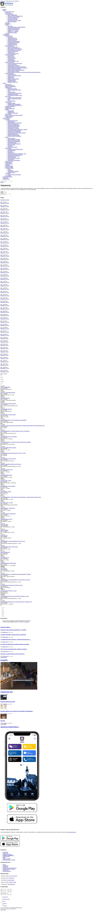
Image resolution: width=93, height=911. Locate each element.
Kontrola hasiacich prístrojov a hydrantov (8, 436)
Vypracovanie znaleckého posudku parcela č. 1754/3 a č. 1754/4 (13, 453)
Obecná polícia (8, 114)
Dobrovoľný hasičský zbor (13, 124)
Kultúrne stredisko (11, 138)
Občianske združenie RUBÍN (13, 126)
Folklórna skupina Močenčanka (14, 141)
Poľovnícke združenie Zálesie (13, 125)
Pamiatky (7, 33)
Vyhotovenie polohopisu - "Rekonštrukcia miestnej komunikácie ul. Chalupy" (15, 574)
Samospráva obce (8, 35)
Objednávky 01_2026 (4, 206)
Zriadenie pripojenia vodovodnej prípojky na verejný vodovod (12, 541)
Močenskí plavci (11, 152)
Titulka (1, 182)
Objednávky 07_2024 (4, 265)
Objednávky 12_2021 (4, 368)
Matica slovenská (11, 121)
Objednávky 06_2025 (4, 229)
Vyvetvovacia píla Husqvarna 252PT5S (8, 403)
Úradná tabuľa (8, 107)
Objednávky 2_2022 (4, 361)
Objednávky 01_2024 (4, 285)
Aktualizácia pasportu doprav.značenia (8, 414)
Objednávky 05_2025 (4, 232)
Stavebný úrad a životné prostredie (14, 93)
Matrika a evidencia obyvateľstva (14, 89)
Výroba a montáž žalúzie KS (6, 409)
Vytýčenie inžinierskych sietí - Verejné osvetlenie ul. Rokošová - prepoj (14, 596)
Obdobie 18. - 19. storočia (13, 31)
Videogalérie (7, 173)
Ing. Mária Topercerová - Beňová (14, 20)
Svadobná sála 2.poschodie (13, 171)
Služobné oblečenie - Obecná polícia (7, 508)
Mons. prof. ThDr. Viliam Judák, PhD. (15, 16)
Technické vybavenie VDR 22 (6, 519)
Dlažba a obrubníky (4, 524)
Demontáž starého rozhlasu (5, 480)
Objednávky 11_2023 (4, 292)
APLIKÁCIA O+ (6, 179)
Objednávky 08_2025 (4, 223)
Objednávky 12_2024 (4, 249)
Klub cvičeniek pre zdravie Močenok (15, 154)
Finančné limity (11, 76)
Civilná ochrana (8, 117)
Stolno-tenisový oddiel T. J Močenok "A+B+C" (17, 153)
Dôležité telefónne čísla (10, 108)
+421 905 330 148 (11, 884)
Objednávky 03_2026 (4, 199)
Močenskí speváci (11, 144)
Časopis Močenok (8, 163)
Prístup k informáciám (9, 62)
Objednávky (5, 866)
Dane (9, 91)
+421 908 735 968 (10, 880)
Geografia (7, 22)
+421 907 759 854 (12, 882)
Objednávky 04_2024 (4, 275)
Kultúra (6, 137)
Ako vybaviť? (8, 96)
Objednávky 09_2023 (4, 299)
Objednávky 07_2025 (4, 226)
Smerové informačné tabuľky (6, 475)
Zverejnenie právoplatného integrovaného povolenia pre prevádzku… (15, 644)
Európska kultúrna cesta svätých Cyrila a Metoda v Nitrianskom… (16, 711)
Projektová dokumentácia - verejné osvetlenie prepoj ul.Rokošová (13, 420)
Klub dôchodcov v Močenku (13, 128)
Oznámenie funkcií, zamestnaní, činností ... (16, 70)
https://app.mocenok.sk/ (72, 832)
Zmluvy (4, 864)
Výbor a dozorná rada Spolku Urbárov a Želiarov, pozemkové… (13, 649)
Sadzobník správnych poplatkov (14, 104)
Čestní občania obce (9, 13)
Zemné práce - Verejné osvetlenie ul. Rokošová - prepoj (11, 585)
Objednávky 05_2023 (4, 312)
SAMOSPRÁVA (6, 34)
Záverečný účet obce (12, 57)
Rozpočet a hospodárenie (10, 54)
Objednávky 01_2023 (4, 325)
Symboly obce (8, 12)
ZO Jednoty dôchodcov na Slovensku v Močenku (17, 129)
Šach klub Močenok (12, 157)
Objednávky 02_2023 (4, 322)
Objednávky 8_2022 (4, 341)
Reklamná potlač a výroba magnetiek (7, 486)
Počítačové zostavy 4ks (5, 398)
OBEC (4, 10)
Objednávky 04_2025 (4, 236)
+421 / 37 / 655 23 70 (13, 876)
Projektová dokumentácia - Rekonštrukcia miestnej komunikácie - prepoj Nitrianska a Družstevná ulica (20, 497)
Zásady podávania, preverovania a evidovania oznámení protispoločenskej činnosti (24, 72)
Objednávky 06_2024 (4, 269)
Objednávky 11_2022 (4, 332)
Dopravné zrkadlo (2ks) (5, 552)
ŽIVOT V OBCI (6, 118)
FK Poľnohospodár (11, 150)
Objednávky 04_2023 (4, 315)
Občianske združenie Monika (13, 135)
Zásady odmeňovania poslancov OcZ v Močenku (17, 67)
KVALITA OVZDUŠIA (7, 176)
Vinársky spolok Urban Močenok (14, 136)
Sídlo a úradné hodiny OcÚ (10, 86)
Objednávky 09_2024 (4, 259)
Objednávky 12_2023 (4, 289)
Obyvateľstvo (8, 23)
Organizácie (7, 119)
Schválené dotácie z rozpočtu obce (9, 867)
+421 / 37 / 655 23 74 (10, 878)
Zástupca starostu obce (12, 38)
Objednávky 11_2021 (4, 371)
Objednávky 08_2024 (4, 262)
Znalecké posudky (4, 535)
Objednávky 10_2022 (4, 335)
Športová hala (8, 175)
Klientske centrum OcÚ (10, 85)
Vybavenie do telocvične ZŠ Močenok (7, 513)
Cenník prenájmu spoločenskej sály (15, 105)
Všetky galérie (3, 724)
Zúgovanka (10, 146)
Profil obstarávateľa (12, 74)
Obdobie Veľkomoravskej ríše (14, 28)
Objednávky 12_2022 (4, 328)
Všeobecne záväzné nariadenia (14, 41)
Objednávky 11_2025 (4, 213)
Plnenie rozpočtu (11, 56)
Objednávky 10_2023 (4, 295)
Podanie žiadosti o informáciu (14, 65)
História (7, 24)
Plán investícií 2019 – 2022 (13, 61)
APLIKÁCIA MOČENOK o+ (9, 727)
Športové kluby (8, 148)
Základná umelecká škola (13, 113)
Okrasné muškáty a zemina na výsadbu (8, 458)
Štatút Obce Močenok (9, 11)
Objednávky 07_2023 (4, 305)
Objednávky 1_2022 (4, 365)
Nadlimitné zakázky (12, 81)
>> (3, 615)
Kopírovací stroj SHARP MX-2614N (7, 392)
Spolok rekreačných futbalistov (14, 160)
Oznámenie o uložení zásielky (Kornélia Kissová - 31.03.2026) (13, 629)
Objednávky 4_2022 (4, 355)
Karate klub (10, 151)
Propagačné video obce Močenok (14, 174)
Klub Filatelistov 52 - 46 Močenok (14, 122)
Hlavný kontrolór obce (12, 40)
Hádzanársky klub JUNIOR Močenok (15, 149)
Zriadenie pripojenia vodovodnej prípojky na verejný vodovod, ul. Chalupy (15, 579)
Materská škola (11, 111)
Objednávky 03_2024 (4, 279)
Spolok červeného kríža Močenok (14, 130)
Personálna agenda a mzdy (13, 94)
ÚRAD (4, 83)
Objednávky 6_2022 (4, 348)
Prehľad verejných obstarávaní (9, 869)
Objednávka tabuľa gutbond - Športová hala (9, 546)
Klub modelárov (11, 159)
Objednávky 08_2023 (4, 302)
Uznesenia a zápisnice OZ (13, 51)
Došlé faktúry (5, 865)
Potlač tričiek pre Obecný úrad (6, 469)
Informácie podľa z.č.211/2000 (9, 859)
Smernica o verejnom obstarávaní (14, 75)
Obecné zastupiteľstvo (9, 45)
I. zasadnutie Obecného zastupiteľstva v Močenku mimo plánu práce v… (15, 639)
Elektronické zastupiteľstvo (13, 53)
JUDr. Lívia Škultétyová (12, 18)
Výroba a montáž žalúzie (5, 387)
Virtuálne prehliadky (9, 168)
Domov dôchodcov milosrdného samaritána (14, 115)
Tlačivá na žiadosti (11, 100)
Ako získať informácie (12, 64)
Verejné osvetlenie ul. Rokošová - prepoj (8, 590)
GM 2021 (2, 720)
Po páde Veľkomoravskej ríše (13, 29)
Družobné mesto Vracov (12, 44)
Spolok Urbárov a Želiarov (13, 127)
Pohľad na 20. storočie (12, 32)
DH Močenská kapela (12, 142)
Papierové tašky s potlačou (5, 491)
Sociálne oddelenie (11, 92)
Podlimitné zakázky (12, 79)
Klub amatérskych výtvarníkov (14, 139)
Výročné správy (11, 59)
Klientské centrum (11, 172)
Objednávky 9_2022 (4, 338)
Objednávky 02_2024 (4, 282)
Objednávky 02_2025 (4, 242)
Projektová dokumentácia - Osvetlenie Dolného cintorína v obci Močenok (14, 431)
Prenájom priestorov (9, 116)
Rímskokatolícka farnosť (13, 120)
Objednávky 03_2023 (4, 318)
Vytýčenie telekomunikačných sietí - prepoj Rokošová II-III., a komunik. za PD (16, 601)
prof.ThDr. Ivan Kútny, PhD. (13, 17)
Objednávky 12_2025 (4, 209)
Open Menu (3, 7)
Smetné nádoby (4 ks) (4, 557)
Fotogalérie (7, 164)
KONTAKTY (5, 177)
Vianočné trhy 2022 (6, 692)
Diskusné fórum (8, 162)
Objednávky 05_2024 (4, 272)
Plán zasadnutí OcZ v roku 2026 (14, 50)
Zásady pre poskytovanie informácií (15, 63)
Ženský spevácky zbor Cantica (14, 140)
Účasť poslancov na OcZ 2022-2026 (15, 49)
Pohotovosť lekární (9, 166)
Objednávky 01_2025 (4, 246)
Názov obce (10, 26)
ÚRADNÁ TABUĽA (5, 627)
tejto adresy (26, 621)
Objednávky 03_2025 (4, 239)
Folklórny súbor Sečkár (12, 147)
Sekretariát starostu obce (12, 39)
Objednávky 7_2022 (4, 345)
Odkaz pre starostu (9, 161)
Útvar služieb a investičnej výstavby (15, 95)
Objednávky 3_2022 (4, 358)
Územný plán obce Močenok (13, 42)
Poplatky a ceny (8, 102)
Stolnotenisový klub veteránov (14, 158)
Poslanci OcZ (5, 853)
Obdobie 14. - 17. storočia (13, 30)
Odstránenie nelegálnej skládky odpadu (8, 563)
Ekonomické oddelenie (12, 88)
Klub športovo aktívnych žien (13, 155)
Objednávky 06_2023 (4, 308)
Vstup (9, 169)
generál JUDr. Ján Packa (12, 19)
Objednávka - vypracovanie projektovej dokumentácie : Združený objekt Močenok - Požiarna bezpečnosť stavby (22, 425)
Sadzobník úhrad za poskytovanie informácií (16, 66)
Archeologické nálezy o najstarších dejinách (16, 27)
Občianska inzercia (9, 165)
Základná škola (11, 110)
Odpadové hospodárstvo (10, 106)
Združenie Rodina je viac (13, 133)
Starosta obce (10, 37)
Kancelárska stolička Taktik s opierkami (8, 447)
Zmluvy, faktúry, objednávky (13, 71)
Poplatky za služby (11, 103)
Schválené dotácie (11, 60)
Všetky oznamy (3, 657)
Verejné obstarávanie (9, 73)
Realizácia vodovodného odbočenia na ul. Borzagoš (10, 464)
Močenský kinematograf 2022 (7, 701)
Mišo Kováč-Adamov (12, 21)
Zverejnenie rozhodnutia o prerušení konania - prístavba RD (13, 634)
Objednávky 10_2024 (4, 256)
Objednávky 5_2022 (4, 351)
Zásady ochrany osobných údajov (14, 68)
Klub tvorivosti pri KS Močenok (14, 143)
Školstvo (7, 109)
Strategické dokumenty (12, 43)
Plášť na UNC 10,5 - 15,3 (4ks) (6, 502)
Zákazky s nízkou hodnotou (13, 78)
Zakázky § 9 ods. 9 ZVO (13, 82)
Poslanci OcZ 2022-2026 (13, 46)
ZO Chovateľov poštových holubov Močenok (17, 132)
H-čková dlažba (3, 568)
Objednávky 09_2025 (4, 219)
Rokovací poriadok (6, 858)
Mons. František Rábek (12, 15)
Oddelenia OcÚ (8, 87)
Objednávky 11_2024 (4, 252)
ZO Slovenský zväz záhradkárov (14, 131)
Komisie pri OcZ (11, 52)
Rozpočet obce (11, 55)
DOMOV (5, 9)
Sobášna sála (10, 170)
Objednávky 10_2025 (4, 216)
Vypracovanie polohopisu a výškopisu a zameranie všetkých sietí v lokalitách (15, 442)
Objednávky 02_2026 (4, 203)
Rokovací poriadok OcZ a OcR (14, 48)
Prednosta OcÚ (8, 84)
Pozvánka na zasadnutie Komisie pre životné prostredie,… (12, 653)
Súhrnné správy (11, 77)
